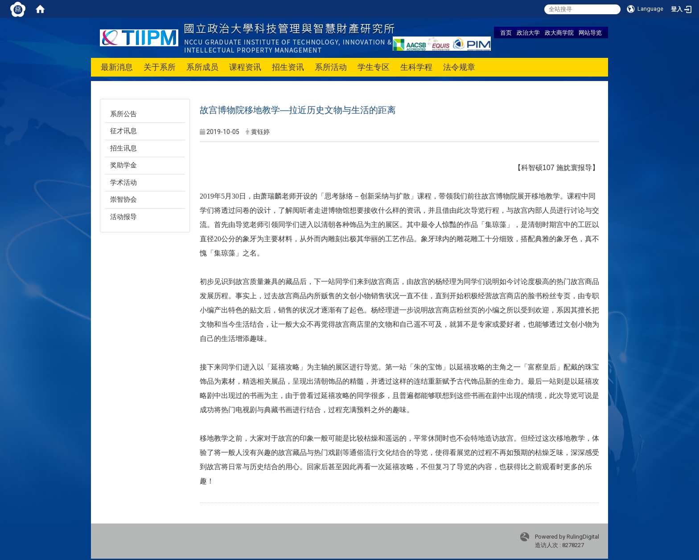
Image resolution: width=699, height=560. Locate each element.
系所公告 (123, 114)
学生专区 (374, 67)
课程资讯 (245, 67)
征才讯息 (123, 131)
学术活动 (123, 183)
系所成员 (202, 67)
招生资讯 (288, 67)
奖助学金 (123, 165)
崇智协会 (123, 199)
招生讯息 (123, 148)
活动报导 (123, 217)
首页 (506, 32)
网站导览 (590, 32)
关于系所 (160, 67)
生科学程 (416, 67)
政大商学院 (559, 32)
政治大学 (528, 32)
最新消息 (117, 67)
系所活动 (331, 67)
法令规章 (459, 67)
